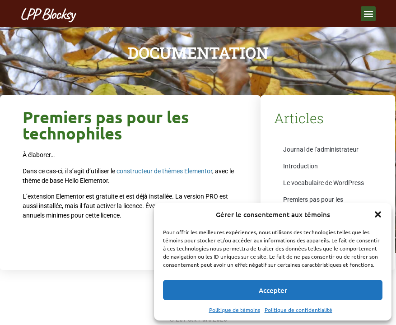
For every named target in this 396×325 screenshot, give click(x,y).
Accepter (273, 290)
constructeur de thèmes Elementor (164, 171)
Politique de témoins (234, 309)
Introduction (300, 166)
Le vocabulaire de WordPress (323, 182)
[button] (377, 214)
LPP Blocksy (47, 14)
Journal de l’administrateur (321, 149)
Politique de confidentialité (298, 309)
